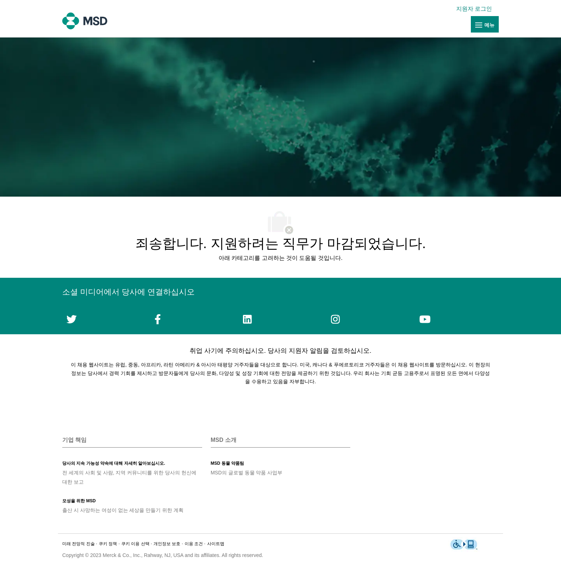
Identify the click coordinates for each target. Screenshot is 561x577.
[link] (476, 9)
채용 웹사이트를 (417, 365)
